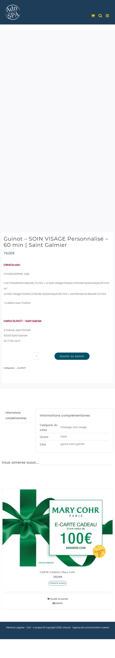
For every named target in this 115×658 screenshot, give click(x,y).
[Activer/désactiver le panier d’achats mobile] (93, 16)
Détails (58, 603)
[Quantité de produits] (36, 356)
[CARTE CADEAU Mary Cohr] (57, 528)
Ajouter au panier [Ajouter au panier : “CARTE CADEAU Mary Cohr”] (59, 599)
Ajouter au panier (72, 356)
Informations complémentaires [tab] (15, 415)
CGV (28, 627)
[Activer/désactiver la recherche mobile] (100, 16)
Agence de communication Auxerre (90, 627)
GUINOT (22, 368)
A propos (38, 627)
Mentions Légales (15, 627)
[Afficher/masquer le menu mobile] (108, 16)
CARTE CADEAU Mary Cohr (57, 572)
